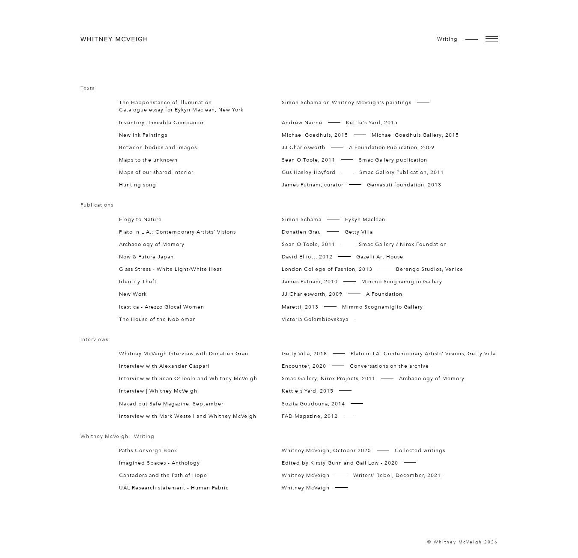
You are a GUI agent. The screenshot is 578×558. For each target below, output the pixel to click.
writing (447, 39)
